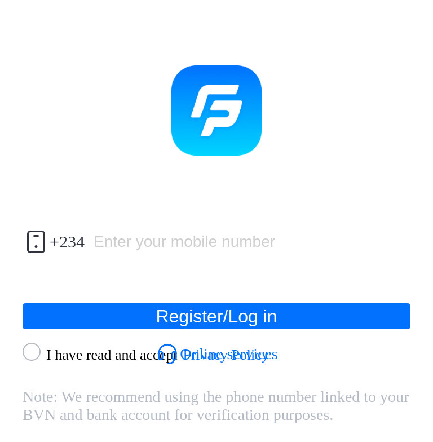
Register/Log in (216, 316)
